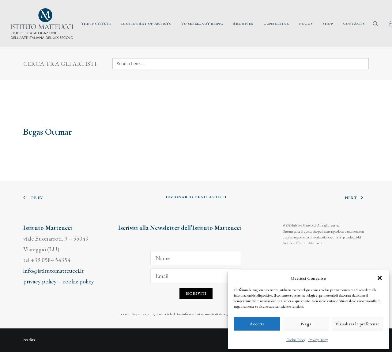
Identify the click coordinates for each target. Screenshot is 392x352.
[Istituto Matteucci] (41, 23)
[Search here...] (240, 63)
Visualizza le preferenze (357, 324)
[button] (380, 278)
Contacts (354, 23)
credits (29, 340)
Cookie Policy (295, 339)
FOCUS (306, 23)
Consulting (276, 23)
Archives (243, 23)
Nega (306, 324)
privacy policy (40, 281)
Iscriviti (196, 293)
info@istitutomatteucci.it (53, 271)
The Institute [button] (96, 23)
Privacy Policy (318, 339)
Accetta (257, 324)
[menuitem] (96, 23)
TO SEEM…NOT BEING (202, 23)
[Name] (195, 258)
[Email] (195, 275)
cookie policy (78, 281)
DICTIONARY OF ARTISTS (146, 23)
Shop (327, 23)
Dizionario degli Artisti (196, 197)
